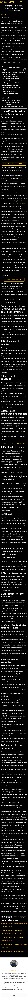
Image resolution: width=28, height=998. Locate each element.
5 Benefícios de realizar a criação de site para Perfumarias (14, 73)
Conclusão (6, 98)
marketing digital (20, 203)
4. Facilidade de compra (10, 91)
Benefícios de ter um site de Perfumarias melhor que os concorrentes (11, 102)
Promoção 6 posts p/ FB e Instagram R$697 (14, 443)
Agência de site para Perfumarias (14, 106)
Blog (2, 14)
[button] (21, 2)
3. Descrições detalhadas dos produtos (12, 88)
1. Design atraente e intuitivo (11, 83)
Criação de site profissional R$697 (14, 279)
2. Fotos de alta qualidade (10, 85)
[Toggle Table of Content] (24, 69)
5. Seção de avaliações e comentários (10, 95)
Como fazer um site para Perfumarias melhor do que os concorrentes (12, 79)
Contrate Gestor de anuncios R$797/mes (14, 164)
